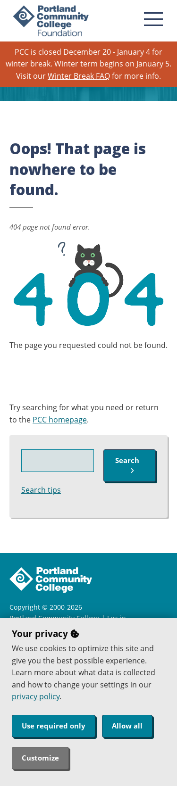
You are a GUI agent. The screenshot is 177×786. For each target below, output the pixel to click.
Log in (116, 617)
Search (127, 464)
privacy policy (35, 696)
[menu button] (153, 19)
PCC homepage (60, 419)
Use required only (53, 725)
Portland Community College (54, 617)
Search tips (41, 490)
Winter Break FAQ (79, 76)
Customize (40, 757)
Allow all (127, 725)
